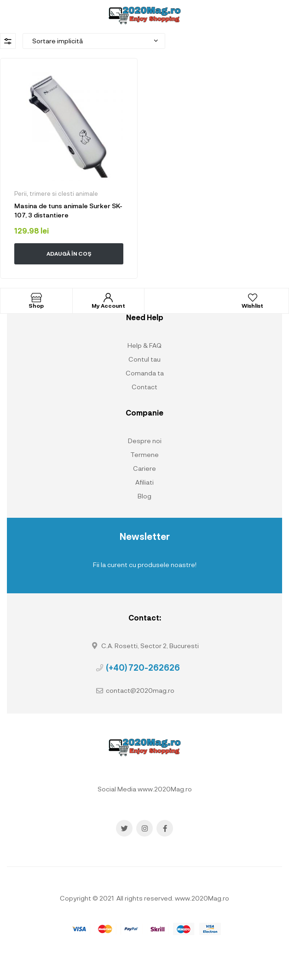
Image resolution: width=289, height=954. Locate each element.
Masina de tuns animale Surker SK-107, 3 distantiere (68, 210)
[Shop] (36, 297)
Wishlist (252, 305)
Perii (20, 193)
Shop (36, 305)
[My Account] (108, 297)
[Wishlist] (252, 297)
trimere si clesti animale (63, 193)
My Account (108, 305)
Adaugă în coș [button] (69, 253)
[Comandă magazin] (94, 41)
